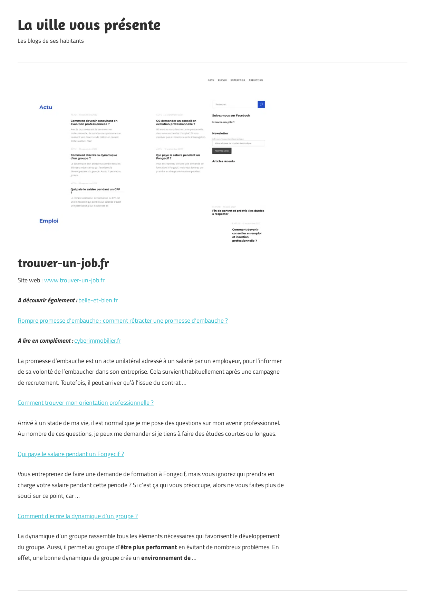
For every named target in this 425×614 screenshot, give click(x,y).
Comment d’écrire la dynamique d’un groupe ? (78, 516)
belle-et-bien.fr (98, 300)
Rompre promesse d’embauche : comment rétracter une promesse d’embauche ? (123, 320)
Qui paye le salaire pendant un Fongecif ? (71, 454)
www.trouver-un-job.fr (74, 280)
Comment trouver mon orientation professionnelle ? (86, 402)
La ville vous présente (89, 24)
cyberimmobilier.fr (97, 340)
